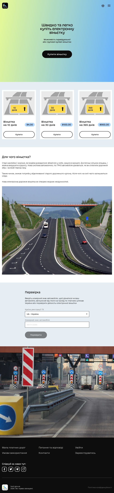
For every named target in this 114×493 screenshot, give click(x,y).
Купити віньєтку (57, 54)
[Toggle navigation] (109, 5)
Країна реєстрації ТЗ (34, 309)
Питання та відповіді (51, 447)
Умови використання (14, 453)
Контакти (44, 453)
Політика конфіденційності (100, 487)
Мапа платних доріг (13, 447)
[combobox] (57, 314)
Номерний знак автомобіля (37, 320)
